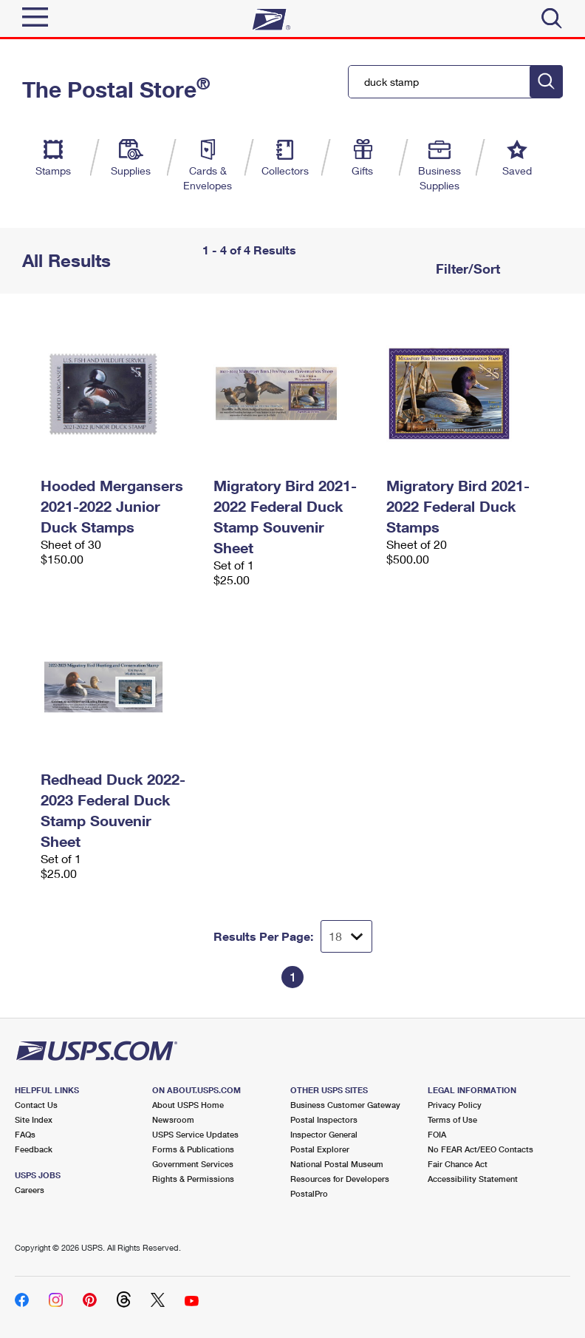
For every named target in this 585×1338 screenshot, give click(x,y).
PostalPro (309, 1193)
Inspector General (324, 1134)
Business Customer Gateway (345, 1104)
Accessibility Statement (473, 1178)
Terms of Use (452, 1119)
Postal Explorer (319, 1149)
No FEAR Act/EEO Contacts (480, 1149)
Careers (29, 1190)
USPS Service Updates (195, 1134)
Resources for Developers (339, 1178)
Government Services (192, 1164)
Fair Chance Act (458, 1164)
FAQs (25, 1134)
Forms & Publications (193, 1149)
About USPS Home (188, 1104)
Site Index (33, 1119)
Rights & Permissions (193, 1178)
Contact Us (36, 1104)
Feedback (33, 1149)
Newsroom (173, 1119)
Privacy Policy (455, 1104)
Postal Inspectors (324, 1119)
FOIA (437, 1134)
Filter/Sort (466, 268)
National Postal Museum (336, 1164)
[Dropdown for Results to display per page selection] (346, 936)
